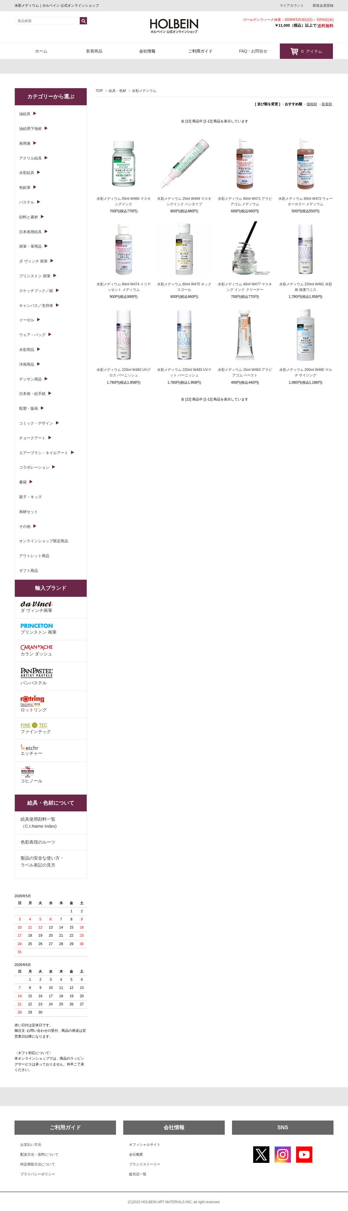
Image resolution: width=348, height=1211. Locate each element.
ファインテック (36, 728)
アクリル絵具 (30, 158)
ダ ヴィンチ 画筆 (33, 261)
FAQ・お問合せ (253, 51)
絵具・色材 (117, 91)
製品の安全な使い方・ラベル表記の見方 (42, 861)
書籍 (23, 482)
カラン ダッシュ (37, 650)
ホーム (41, 51)
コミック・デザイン (36, 423)
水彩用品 (26, 349)
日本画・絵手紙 (32, 393)
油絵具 (24, 114)
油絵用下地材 (30, 128)
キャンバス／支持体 (36, 305)
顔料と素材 (28, 217)
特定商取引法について (37, 1164)
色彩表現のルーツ (38, 842)
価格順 (312, 104)
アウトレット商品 (34, 556)
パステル (26, 202)
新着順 (327, 104)
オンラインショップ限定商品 (43, 541)
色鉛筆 (24, 187)
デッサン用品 (30, 379)
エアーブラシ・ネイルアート (43, 453)
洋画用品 (26, 364)
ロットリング (34, 703)
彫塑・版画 (28, 408)
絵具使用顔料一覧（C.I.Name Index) (39, 823)
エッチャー (31, 750)
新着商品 (94, 51)
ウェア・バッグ (32, 335)
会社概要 (136, 1154)
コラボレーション (34, 467)
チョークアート (32, 438)
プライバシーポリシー (37, 1174)
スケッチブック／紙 (36, 291)
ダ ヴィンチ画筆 (37, 607)
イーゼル (26, 320)
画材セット (28, 512)
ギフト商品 (28, 570)
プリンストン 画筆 (34, 276)
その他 (24, 526)
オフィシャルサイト (144, 1145)
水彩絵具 (26, 173)
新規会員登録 (323, 5)
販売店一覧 (137, 1174)
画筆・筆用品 (30, 246)
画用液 (24, 143)
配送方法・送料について (39, 1154)
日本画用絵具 (30, 232)
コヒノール (31, 774)
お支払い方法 (30, 1145)
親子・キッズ (30, 497)
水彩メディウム (144, 91)
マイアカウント (292, 5)
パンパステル (37, 675)
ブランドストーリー (144, 1164)
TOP (99, 91)
